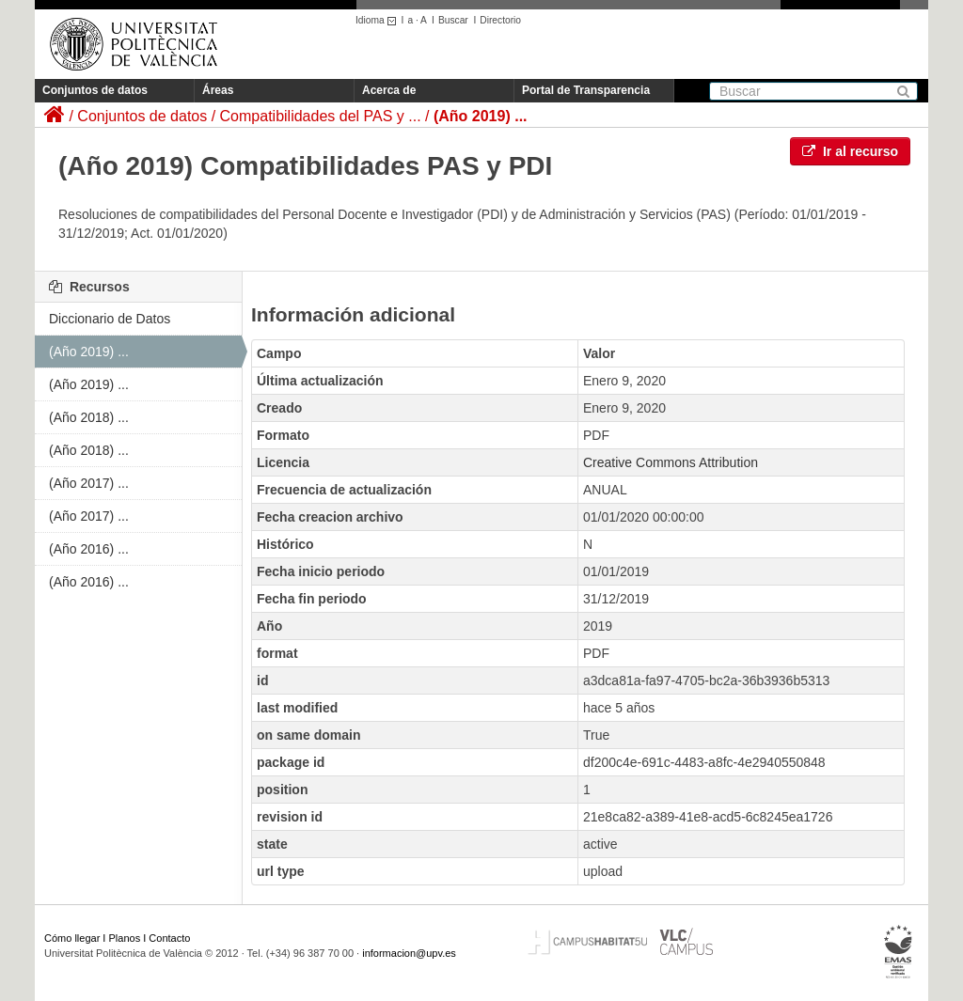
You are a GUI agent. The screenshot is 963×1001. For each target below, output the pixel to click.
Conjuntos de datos (95, 90)
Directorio (500, 20)
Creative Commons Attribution (670, 462)
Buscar (453, 20)
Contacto (169, 938)
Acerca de (389, 90)
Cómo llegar (72, 938)
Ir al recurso (850, 151)
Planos (125, 938)
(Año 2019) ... (481, 116)
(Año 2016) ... (89, 548)
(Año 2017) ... (89, 483)
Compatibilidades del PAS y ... (320, 116)
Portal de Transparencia (586, 90)
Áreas (217, 90)
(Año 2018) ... (89, 417)
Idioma (378, 20)
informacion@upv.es (409, 953)
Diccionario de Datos (109, 318)
